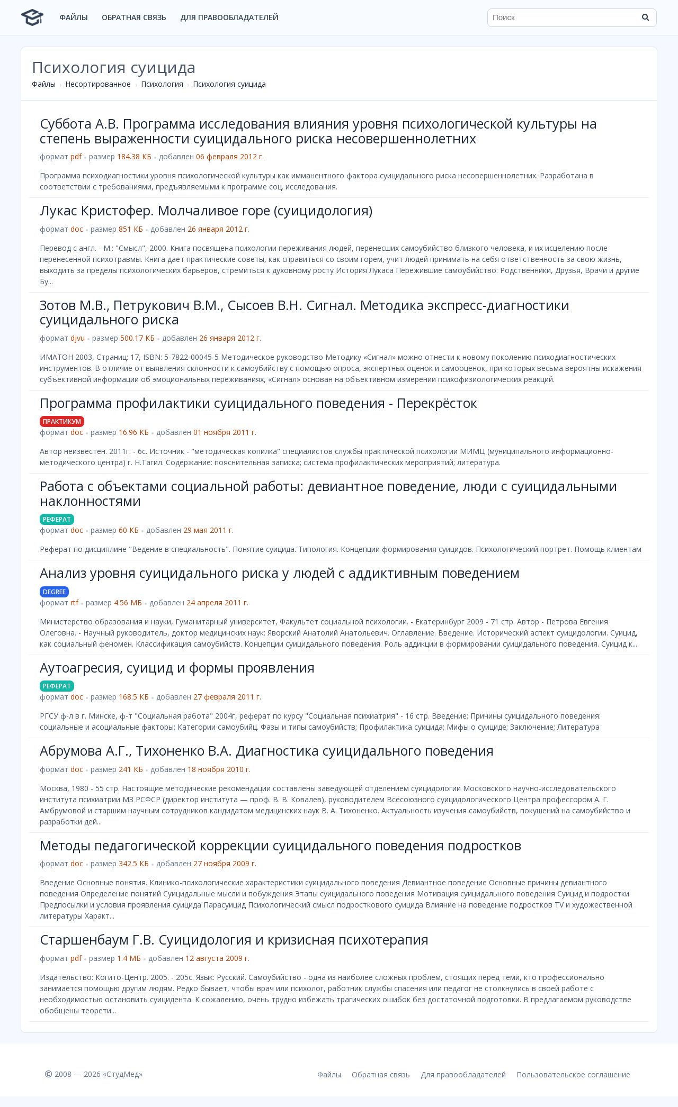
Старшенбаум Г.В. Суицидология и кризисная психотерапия (234, 939)
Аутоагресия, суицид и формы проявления (177, 667)
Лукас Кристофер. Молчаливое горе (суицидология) (206, 210)
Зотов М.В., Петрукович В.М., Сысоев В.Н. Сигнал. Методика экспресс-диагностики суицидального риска (304, 312)
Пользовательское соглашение (573, 1074)
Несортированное (98, 84)
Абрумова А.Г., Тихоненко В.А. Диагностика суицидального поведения (267, 750)
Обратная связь (134, 17)
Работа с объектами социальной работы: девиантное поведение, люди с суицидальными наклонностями (328, 493)
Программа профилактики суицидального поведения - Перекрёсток (258, 403)
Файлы (73, 17)
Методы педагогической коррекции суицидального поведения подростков (280, 845)
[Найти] (645, 17)
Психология (162, 84)
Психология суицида (229, 84)
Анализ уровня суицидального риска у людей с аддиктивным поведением (280, 573)
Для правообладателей (229, 17)
